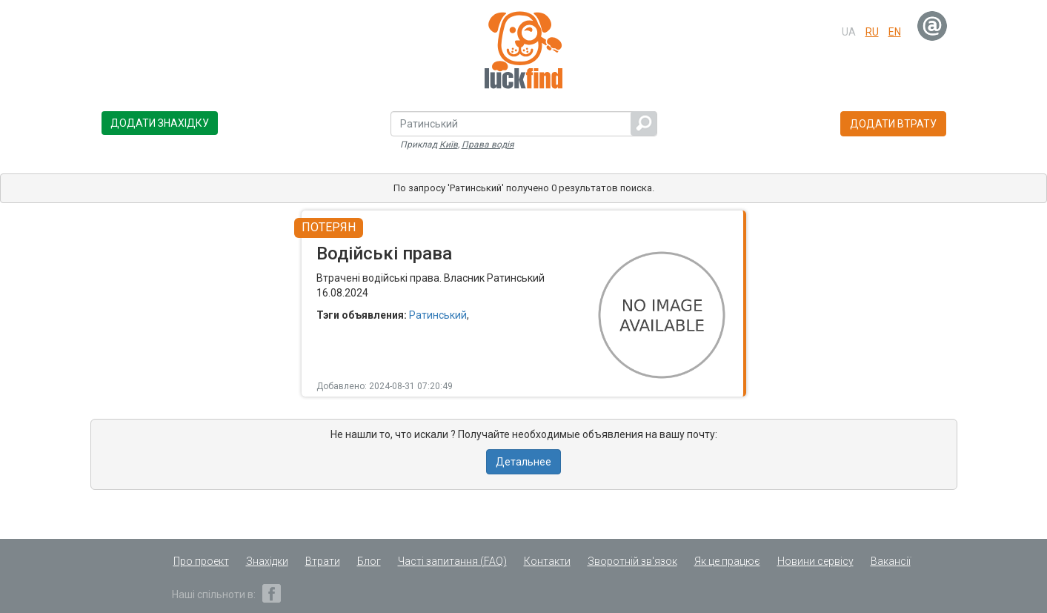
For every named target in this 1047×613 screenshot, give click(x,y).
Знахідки (267, 561)
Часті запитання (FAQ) (452, 561)
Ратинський (438, 315)
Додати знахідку (159, 123)
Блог (369, 561)
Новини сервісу (815, 561)
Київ (448, 144)
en (894, 32)
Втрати (322, 561)
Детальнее (523, 462)
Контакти (547, 561)
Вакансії (891, 561)
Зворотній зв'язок (632, 561)
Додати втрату (893, 124)
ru (872, 32)
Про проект (201, 561)
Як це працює (727, 561)
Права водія (488, 144)
